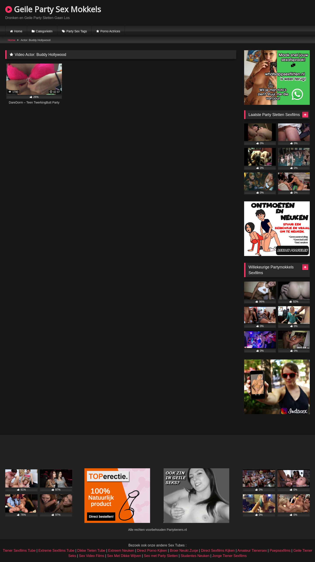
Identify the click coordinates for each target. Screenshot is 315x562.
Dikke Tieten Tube (91, 550)
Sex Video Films (91, 556)
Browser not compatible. (258, 12)
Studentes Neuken (195, 556)
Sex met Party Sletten (161, 556)
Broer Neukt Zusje (184, 550)
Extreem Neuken (121, 550)
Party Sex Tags (76, 31)
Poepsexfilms (280, 550)
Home (18, 31)
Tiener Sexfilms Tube (19, 550)
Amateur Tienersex (252, 550)
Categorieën (44, 31)
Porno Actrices (110, 31)
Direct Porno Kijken (152, 550)
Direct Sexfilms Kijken (218, 550)
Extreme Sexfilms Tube (56, 550)
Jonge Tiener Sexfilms (229, 556)
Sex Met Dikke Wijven (124, 556)
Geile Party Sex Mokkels (53, 9)
